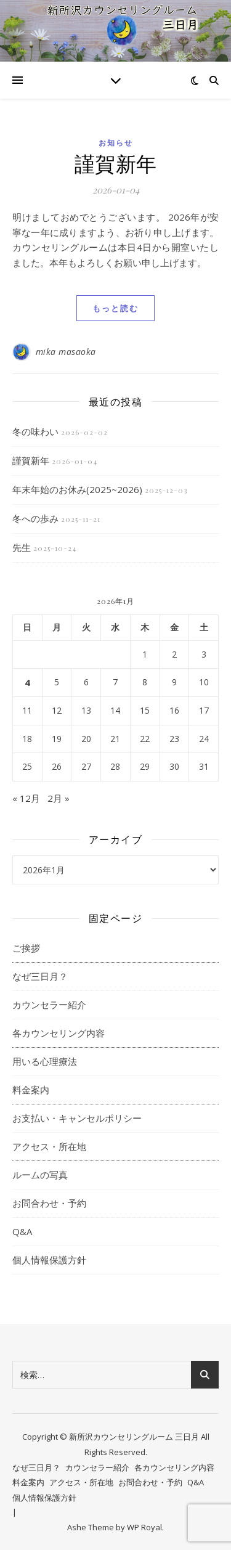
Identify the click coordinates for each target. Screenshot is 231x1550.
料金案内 (30, 1089)
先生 (21, 547)
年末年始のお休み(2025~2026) (77, 489)
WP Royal (144, 1527)
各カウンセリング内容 (58, 1033)
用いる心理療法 (44, 1061)
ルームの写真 (40, 1175)
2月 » (58, 798)
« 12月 (26, 798)
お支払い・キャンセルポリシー (77, 1118)
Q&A (22, 1231)
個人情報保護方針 (49, 1260)
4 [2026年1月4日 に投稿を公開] (27, 682)
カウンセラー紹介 (49, 1004)
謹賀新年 (116, 162)
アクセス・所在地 (49, 1146)
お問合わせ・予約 (49, 1203)
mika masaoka (66, 351)
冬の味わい (35, 431)
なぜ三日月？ (40, 976)
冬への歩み (35, 518)
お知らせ (116, 142)
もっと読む (115, 308)
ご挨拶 (26, 948)
